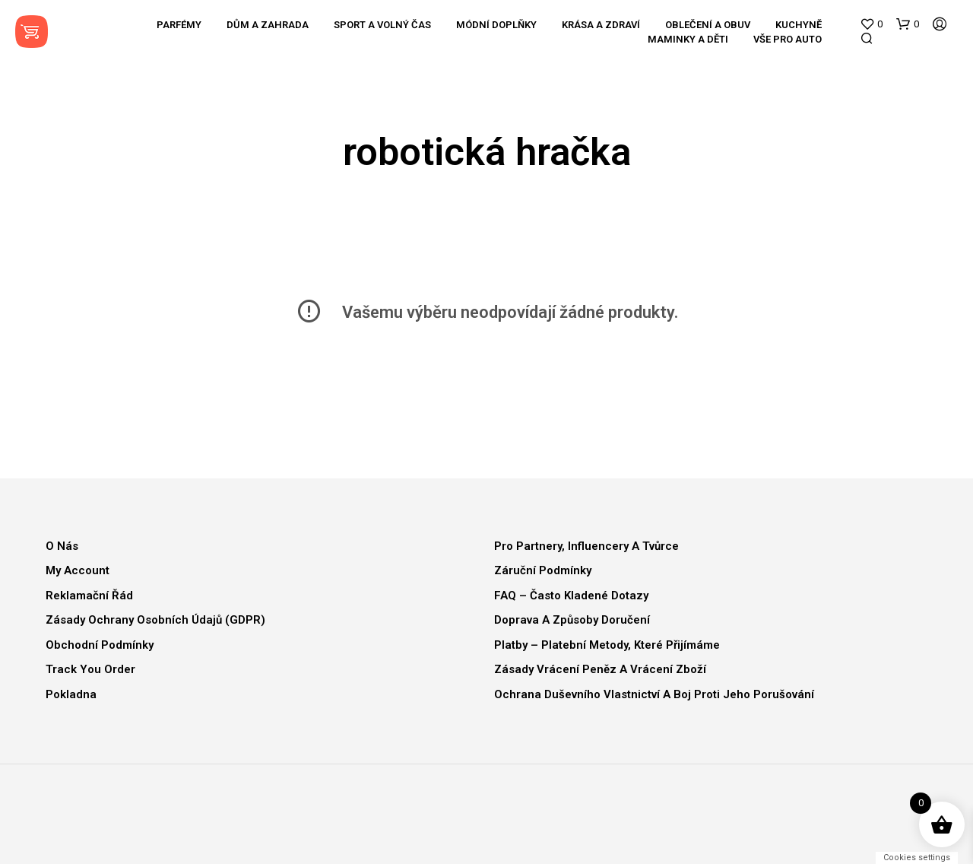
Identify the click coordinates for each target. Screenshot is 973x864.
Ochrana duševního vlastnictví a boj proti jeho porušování (654, 694)
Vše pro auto (787, 39)
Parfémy (179, 24)
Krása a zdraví (601, 24)
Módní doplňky (496, 24)
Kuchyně (798, 24)
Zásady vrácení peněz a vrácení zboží (600, 669)
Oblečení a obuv (707, 24)
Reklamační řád (89, 595)
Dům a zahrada (268, 24)
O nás (62, 546)
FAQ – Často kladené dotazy (571, 595)
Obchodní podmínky (100, 645)
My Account (77, 570)
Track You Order (90, 669)
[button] (871, 24)
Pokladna (71, 694)
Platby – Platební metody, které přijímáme (607, 645)
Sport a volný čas (382, 24)
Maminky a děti (688, 39)
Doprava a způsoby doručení (572, 620)
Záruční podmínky (542, 570)
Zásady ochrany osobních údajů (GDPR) (155, 620)
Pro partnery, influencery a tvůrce (586, 546)
